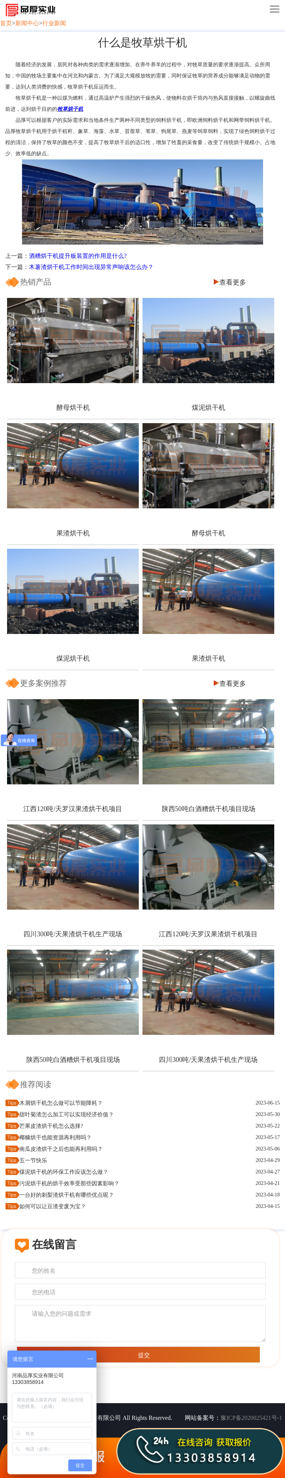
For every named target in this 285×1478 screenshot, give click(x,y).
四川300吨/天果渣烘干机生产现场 (72, 934)
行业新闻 (54, 23)
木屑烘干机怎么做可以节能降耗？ (61, 1103)
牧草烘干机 (70, 109)
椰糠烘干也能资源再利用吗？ (55, 1137)
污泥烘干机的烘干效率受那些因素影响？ (69, 1183)
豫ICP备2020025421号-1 (251, 1418)
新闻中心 (27, 23)
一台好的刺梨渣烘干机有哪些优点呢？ (66, 1195)
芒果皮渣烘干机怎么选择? (51, 1126)
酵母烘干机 (73, 407)
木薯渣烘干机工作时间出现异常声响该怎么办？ (91, 267)
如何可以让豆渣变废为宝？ (52, 1206)
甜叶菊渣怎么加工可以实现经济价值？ (66, 1114)
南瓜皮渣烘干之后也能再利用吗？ (61, 1149)
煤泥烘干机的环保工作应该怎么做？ (63, 1172)
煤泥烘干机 (208, 407)
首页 (6, 23)
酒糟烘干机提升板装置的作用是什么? (78, 256)
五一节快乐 (33, 1160)
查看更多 (232, 282)
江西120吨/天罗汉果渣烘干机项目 (72, 809)
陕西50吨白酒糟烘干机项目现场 (208, 809)
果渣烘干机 (73, 533)
